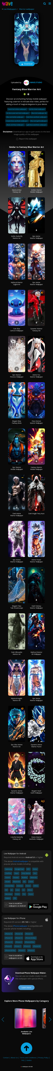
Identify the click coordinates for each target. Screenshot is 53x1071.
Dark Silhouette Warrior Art (16, 653)
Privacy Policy (43, 1057)
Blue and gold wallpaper (39, 121)
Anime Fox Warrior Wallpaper (36, 376)
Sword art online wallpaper (17, 109)
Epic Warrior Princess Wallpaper (16, 376)
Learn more (26, 987)
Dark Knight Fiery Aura (36, 513)
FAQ (23, 1060)
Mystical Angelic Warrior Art (16, 699)
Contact (6, 1057)
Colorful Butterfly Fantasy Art (17, 838)
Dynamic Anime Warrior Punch (36, 746)
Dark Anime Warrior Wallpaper (16, 514)
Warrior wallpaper (26, 9)
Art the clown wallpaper (37, 109)
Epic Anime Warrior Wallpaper (36, 237)
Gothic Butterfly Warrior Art (16, 237)
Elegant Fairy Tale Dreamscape (16, 607)
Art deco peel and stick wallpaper (18, 113)
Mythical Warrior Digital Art (17, 283)
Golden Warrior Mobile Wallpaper (36, 191)
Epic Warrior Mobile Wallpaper (17, 468)
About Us (14, 1057)
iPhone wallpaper (20, 926)
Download (26, 64)
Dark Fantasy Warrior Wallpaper (36, 607)
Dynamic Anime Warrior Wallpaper (16, 792)
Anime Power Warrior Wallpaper (36, 561)
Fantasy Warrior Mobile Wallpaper (36, 468)
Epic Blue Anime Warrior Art (16, 746)
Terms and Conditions (28, 1057)
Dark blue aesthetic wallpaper (36, 117)
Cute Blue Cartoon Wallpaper (16, 330)
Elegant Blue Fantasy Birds (17, 422)
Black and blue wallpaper (15, 125)
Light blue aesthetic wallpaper (36, 125)
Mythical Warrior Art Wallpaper (36, 653)
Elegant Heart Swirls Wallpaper (36, 792)
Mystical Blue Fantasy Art (16, 191)
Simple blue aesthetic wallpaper (17, 121)
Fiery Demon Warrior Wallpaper (36, 422)
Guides (29, 1060)
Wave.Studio (32, 82)
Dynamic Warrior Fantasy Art (36, 330)
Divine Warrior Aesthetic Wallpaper (36, 838)
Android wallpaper (20, 861)
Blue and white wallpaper (15, 117)
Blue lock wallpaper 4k (39, 113)
